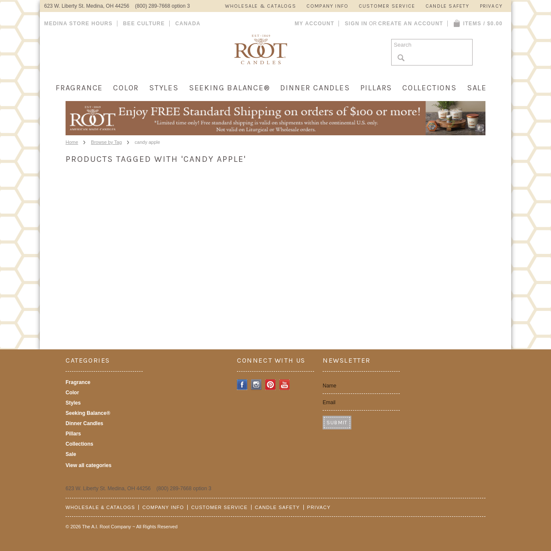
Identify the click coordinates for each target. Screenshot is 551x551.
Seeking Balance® (229, 87)
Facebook (242, 384)
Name (329, 386)
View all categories (88, 465)
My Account (315, 24)
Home (72, 142)
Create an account (410, 24)
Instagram (256, 384)
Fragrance (79, 87)
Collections (429, 87)
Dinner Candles (315, 87)
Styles (164, 87)
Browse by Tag (106, 142)
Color (126, 87)
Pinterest (270, 384)
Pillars (376, 87)
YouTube (284, 384)
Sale (477, 87)
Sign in (356, 24)
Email (329, 402)
